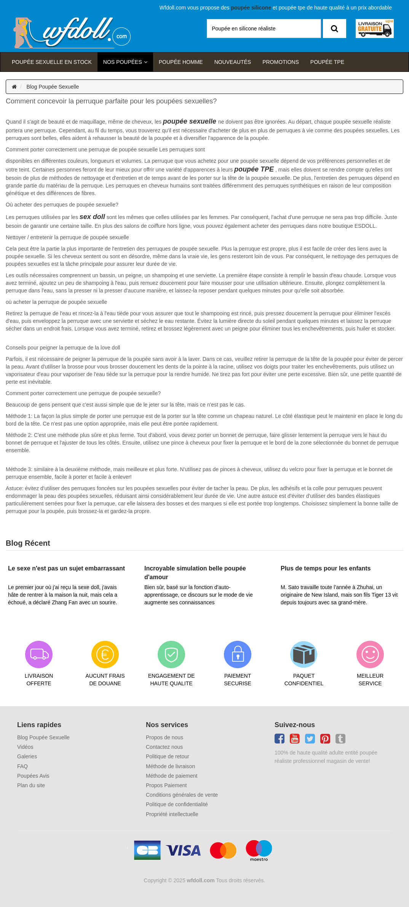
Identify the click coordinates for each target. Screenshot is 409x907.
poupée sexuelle (189, 121)
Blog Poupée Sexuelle (53, 87)
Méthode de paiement (171, 776)
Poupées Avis (33, 776)
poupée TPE (254, 169)
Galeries (27, 756)
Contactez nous (164, 747)
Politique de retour (167, 756)
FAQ (22, 766)
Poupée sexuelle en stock (52, 62)
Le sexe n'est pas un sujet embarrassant (66, 568)
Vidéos (25, 747)
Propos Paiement (166, 785)
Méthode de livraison (170, 766)
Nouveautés (232, 62)
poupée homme (181, 62)
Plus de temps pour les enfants (326, 568)
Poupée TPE (327, 62)
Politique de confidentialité (177, 804)
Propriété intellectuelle (172, 814)
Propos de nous (164, 737)
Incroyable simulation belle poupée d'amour (195, 572)
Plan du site (31, 785)
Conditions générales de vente (182, 795)
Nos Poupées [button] (122, 62)
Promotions (280, 62)
